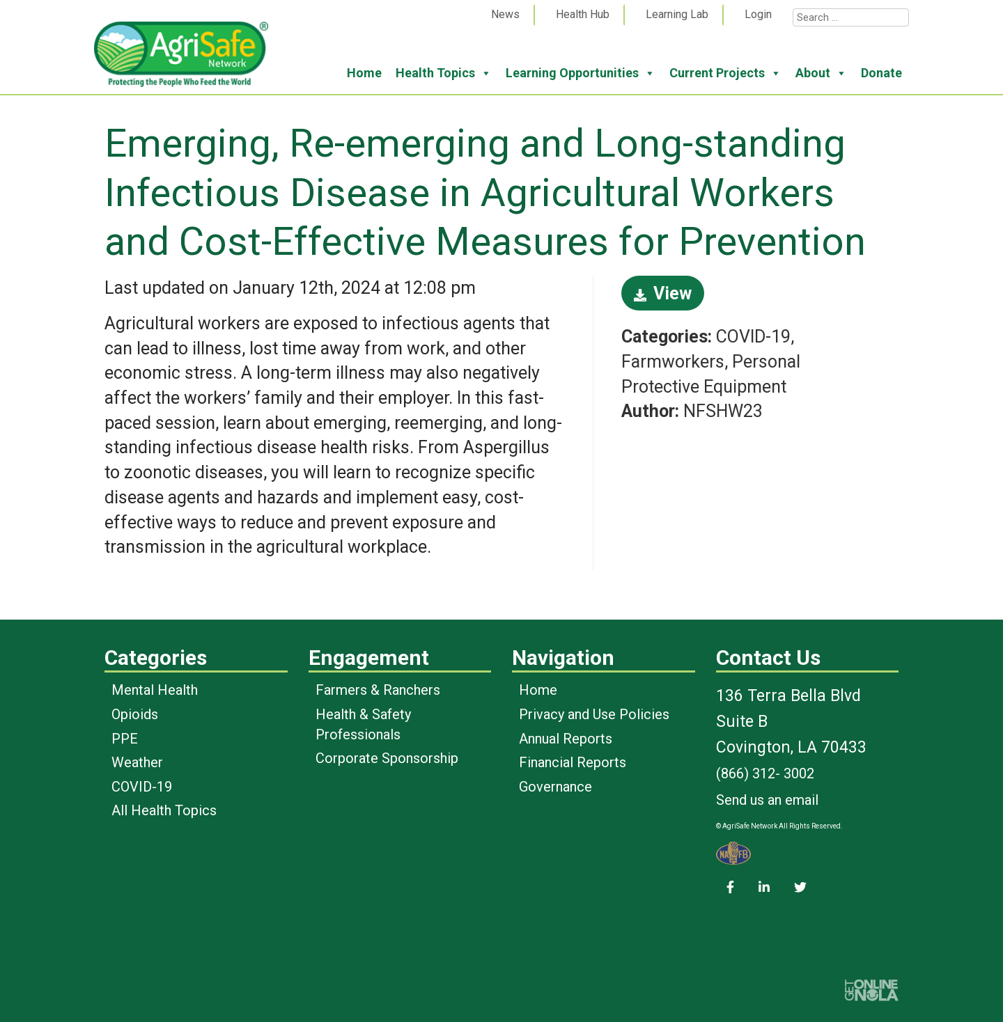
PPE (124, 738)
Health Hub (582, 14)
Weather (137, 762)
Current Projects (725, 73)
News (505, 14)
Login (758, 14)
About (821, 73)
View (663, 293)
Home (364, 72)
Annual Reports (565, 738)
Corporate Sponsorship (387, 758)
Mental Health (154, 690)
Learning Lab (677, 14)
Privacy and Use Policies (594, 714)
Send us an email (767, 800)
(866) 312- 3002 (765, 773)
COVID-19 (141, 786)
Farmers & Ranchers (378, 690)
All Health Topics (164, 810)
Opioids (134, 714)
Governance (555, 786)
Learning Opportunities (580, 73)
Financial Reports (572, 762)
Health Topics (444, 73)
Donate (881, 72)
